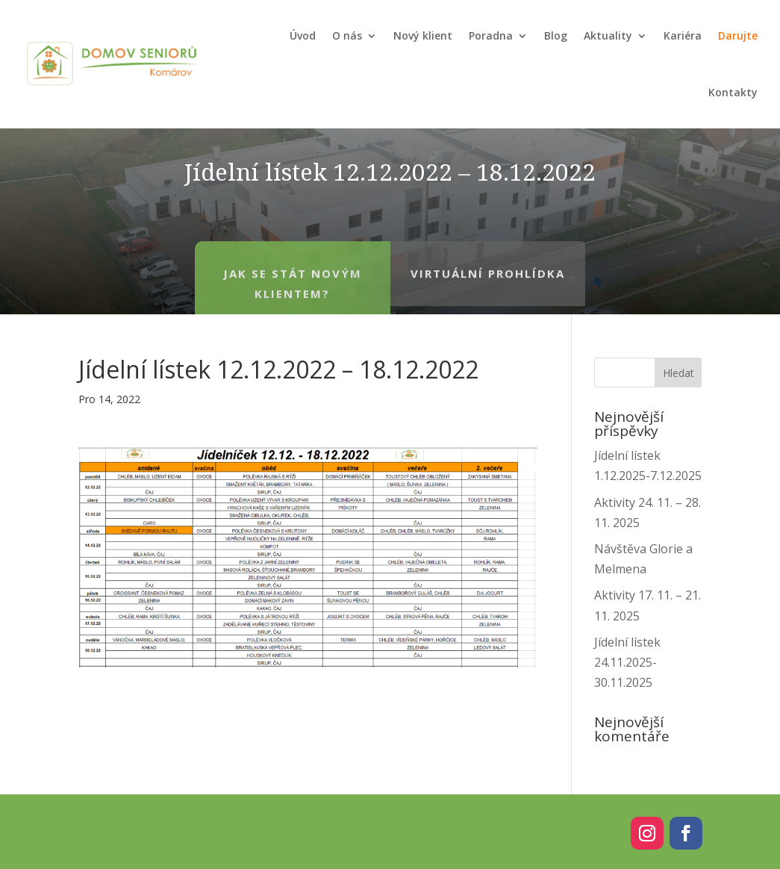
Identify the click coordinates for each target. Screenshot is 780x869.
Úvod (303, 35)
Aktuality (608, 35)
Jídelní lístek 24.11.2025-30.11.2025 (627, 662)
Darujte (738, 35)
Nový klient (422, 35)
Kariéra (683, 35)
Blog (555, 35)
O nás (347, 35)
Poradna (491, 35)
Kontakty (733, 92)
